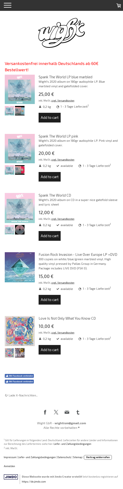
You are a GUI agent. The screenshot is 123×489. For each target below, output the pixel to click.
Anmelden (9, 466)
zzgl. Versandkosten (62, 100)
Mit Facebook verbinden (19, 375)
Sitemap (77, 457)
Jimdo (11, 476)
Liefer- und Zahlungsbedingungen (72, 443)
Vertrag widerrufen (98, 457)
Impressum (10, 457)
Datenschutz (64, 457)
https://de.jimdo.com (34, 481)
